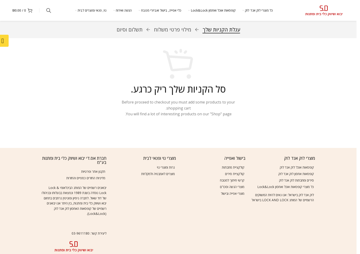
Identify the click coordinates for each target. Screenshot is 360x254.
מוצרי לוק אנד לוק (299, 158)
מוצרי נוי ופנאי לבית (159, 158)
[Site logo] (324, 10)
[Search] (48, 10)
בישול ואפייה (234, 158)
